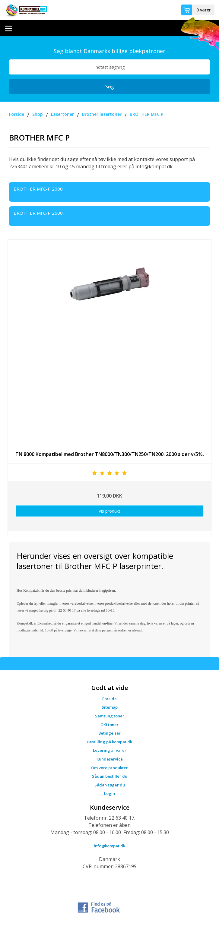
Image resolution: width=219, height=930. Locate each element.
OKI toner (109, 724)
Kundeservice (110, 759)
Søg (109, 86)
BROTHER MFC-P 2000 (38, 189)
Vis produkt (109, 511)
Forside (109, 698)
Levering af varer (109, 750)
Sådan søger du (109, 785)
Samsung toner (109, 716)
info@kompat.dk (109, 846)
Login (109, 793)
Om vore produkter (109, 767)
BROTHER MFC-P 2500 (38, 213)
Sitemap (110, 707)
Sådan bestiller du (109, 776)
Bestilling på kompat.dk (109, 742)
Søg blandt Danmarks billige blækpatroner (109, 51)
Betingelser (109, 733)
